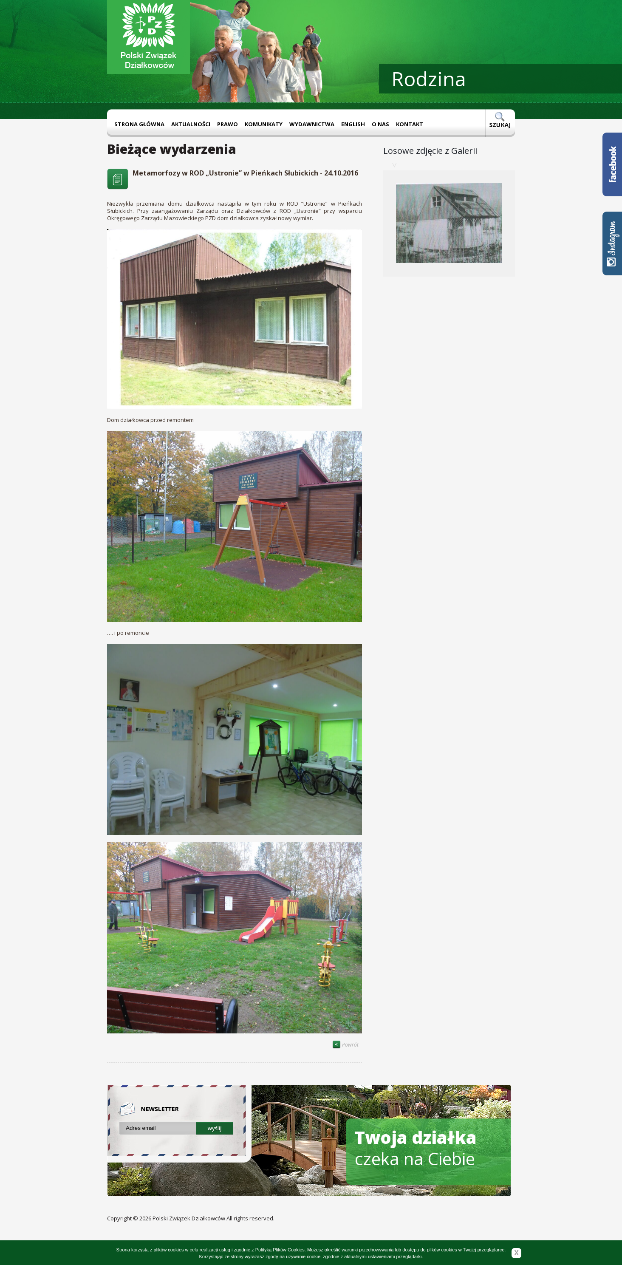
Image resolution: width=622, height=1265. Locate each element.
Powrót (345, 1044)
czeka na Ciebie (416, 1148)
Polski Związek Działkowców (189, 1218)
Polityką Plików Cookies (280, 1249)
